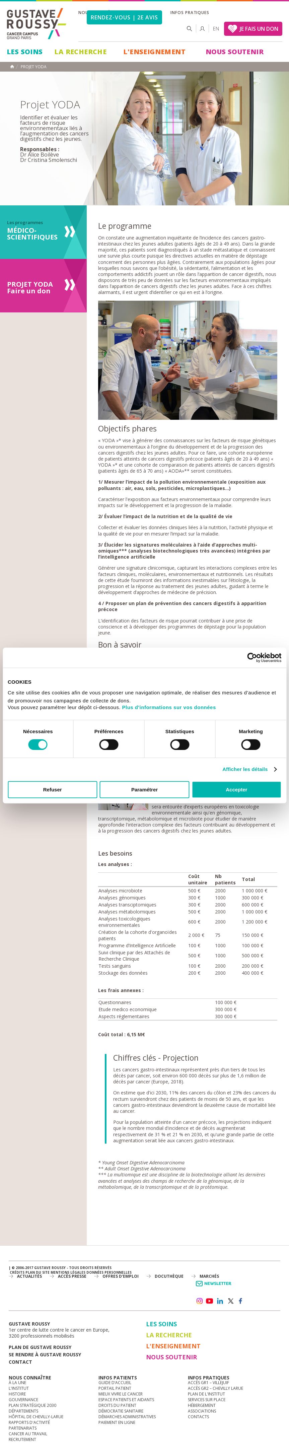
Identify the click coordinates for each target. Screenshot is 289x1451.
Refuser (52, 789)
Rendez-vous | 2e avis (124, 17)
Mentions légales (68, 1272)
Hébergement (202, 1405)
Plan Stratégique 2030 (32, 1405)
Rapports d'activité (29, 1422)
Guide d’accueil (114, 1382)
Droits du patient (117, 1405)
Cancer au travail (28, 1434)
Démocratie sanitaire (120, 1411)
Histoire (17, 1394)
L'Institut (19, 1388)
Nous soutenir (235, 51)
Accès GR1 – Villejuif (208, 1382)
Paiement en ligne (116, 1422)
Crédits (17, 1272)
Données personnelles (109, 1272)
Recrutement (22, 1439)
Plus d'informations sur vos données (169, 707)
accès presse (72, 1276)
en (216, 28)
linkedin (220, 1301)
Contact (20, 1362)
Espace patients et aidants (126, 1399)
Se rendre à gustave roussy (45, 1354)
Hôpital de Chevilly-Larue (36, 1417)
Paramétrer (144, 789)
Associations (202, 1411)
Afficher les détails (245, 769)
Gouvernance (23, 1399)
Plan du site (37, 1272)
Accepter (236, 789)
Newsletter (215, 1286)
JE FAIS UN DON (259, 28)
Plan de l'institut (206, 1394)
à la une (17, 1382)
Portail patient (114, 1388)
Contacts (198, 1417)
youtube (209, 1301)
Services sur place (206, 1399)
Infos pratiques (189, 12)
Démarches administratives (127, 1417)
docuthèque (169, 1276)
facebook (240, 1301)
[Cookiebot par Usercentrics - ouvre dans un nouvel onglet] (252, 658)
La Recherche (80, 51)
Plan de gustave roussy (40, 1347)
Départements (23, 1411)
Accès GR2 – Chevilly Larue (215, 1388)
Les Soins (25, 51)
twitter (230, 1301)
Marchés (209, 1276)
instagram (199, 1301)
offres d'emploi (120, 1276)
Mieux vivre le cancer (120, 1394)
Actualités (29, 1276)
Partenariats (23, 1428)
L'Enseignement (154, 51)
